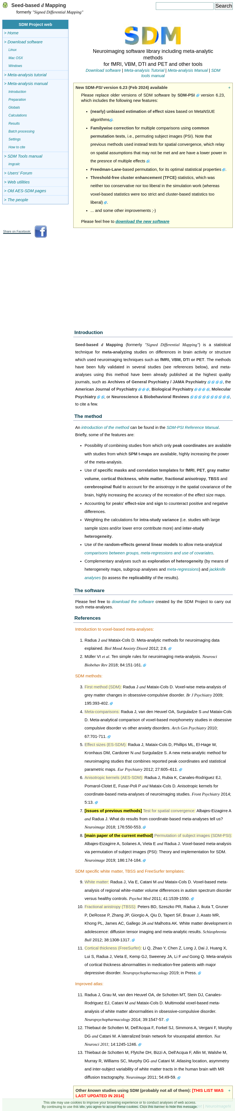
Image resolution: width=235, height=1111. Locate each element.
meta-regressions (183, 569)
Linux (12, 50)
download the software (133, 601)
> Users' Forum (18, 173)
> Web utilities (17, 182)
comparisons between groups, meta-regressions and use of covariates (149, 553)
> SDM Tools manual (23, 156)
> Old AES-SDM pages (25, 191)
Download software (103, 70)
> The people (16, 200)
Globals (14, 107)
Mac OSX (15, 58)
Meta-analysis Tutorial (144, 70)
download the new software (142, 221)
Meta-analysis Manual (188, 70)
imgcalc (14, 164)
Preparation (17, 100)
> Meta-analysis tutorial (25, 75)
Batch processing (21, 131)
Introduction (17, 92)
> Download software (23, 42)
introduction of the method (105, 427)
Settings (14, 139)
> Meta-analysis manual (26, 83)
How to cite (16, 147)
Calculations (17, 115)
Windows (15, 66)
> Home (11, 33)
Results (14, 124)
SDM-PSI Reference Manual (193, 427)
